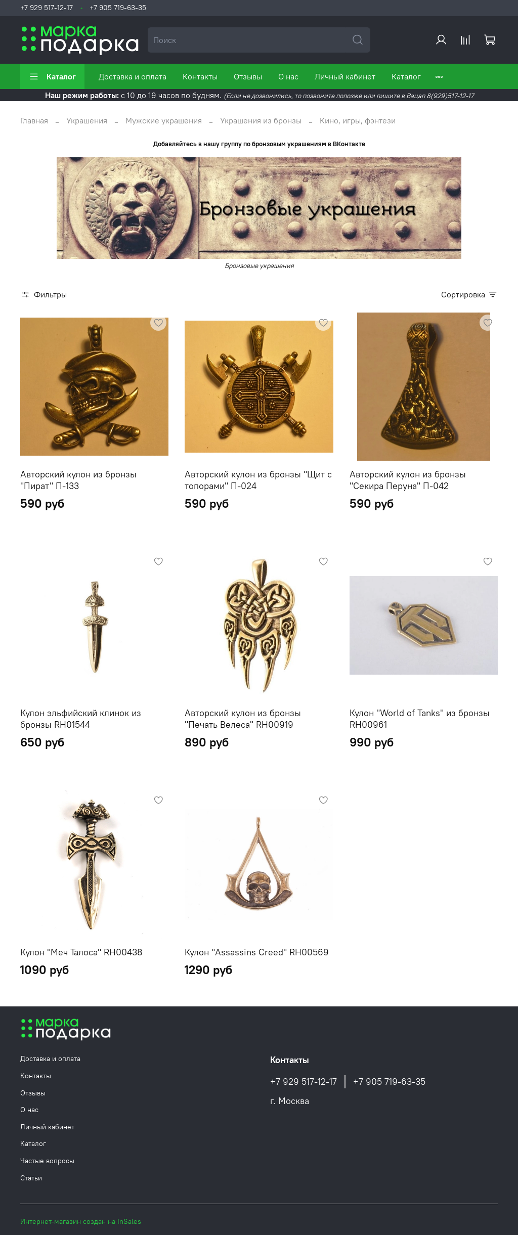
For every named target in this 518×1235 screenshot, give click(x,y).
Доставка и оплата (132, 76)
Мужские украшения (163, 120)
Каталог (52, 76)
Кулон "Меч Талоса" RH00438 (81, 952)
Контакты (200, 76)
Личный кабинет (345, 76)
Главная (34, 120)
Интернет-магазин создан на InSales (80, 1221)
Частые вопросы (47, 1160)
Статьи (31, 1177)
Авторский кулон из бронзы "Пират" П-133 (78, 480)
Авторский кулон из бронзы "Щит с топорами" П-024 (258, 480)
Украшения (86, 120)
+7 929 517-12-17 (46, 7)
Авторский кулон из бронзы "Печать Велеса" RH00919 (243, 718)
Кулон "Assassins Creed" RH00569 (257, 952)
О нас (288, 76)
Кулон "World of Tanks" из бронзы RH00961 (420, 718)
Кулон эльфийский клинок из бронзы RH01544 (80, 718)
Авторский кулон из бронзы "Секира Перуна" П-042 (408, 480)
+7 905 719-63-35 (118, 7)
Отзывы (248, 76)
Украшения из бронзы (260, 120)
